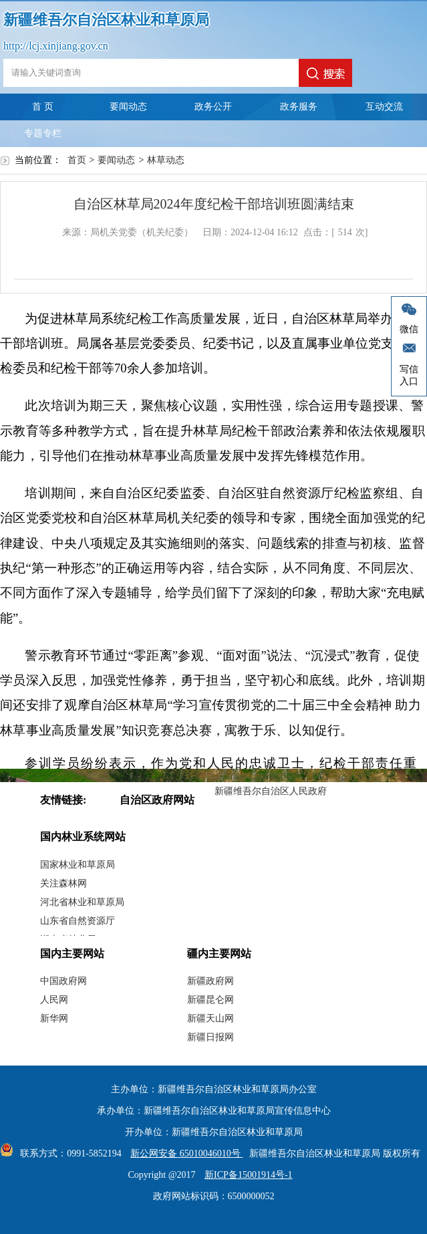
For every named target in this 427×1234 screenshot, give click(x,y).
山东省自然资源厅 (77, 921)
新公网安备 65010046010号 (183, 1153)
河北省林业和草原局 (82, 902)
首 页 (42, 107)
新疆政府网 (210, 981)
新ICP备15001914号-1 (248, 1175)
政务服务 (298, 107)
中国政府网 (63, 981)
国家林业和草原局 (77, 865)
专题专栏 (42, 133)
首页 (76, 160)
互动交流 (384, 107)
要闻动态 (128, 107)
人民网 (54, 1000)
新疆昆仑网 (210, 1000)
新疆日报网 (210, 1037)
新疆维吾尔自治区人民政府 (271, 791)
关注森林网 (63, 883)
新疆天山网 (210, 1018)
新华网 (54, 1018)
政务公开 (213, 107)
